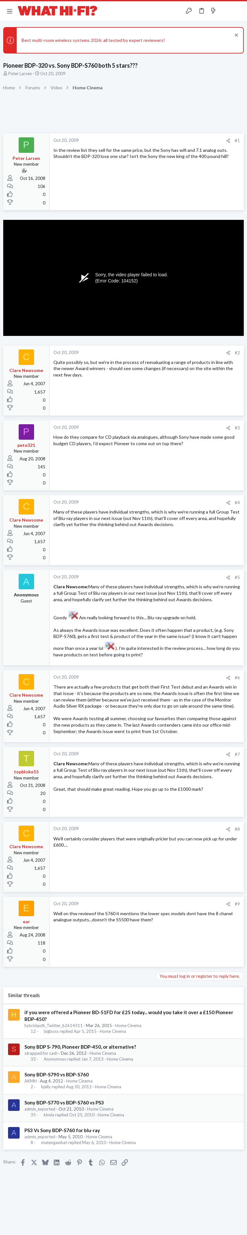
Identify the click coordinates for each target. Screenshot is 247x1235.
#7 (237, 754)
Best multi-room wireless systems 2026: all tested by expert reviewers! (93, 40)
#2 (237, 352)
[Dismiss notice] (235, 36)
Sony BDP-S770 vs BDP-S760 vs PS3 (64, 1102)
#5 (237, 577)
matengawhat (54, 1143)
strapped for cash (41, 1053)
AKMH (30, 1080)
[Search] (238, 11)
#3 (237, 427)
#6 (237, 677)
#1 (237, 140)
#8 (237, 829)
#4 (237, 502)
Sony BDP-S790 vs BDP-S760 (56, 1074)
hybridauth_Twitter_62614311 (53, 1025)
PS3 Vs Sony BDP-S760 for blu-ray (62, 1130)
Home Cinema (128, 1025)
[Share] (228, 141)
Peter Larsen (20, 73)
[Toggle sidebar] (226, 11)
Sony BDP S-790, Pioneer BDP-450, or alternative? (80, 1047)
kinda (49, 1115)
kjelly (46, 1087)
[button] (9, 10)
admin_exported (39, 1109)
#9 (237, 904)
